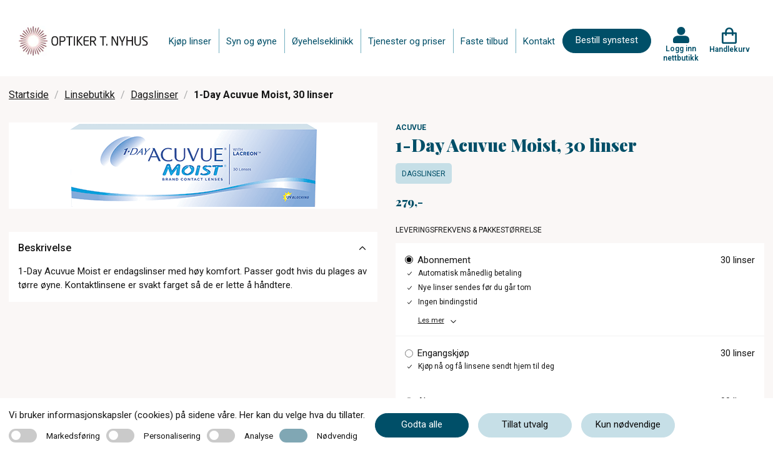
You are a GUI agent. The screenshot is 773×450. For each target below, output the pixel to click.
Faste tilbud (484, 41)
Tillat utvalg (525, 424)
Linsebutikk (89, 95)
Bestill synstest (607, 40)
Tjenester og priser (407, 41)
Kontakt (539, 41)
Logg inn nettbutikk (681, 53)
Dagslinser (154, 95)
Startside (29, 95)
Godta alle (421, 424)
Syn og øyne (251, 41)
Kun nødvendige (628, 424)
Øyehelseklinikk (322, 41)
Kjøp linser (190, 41)
